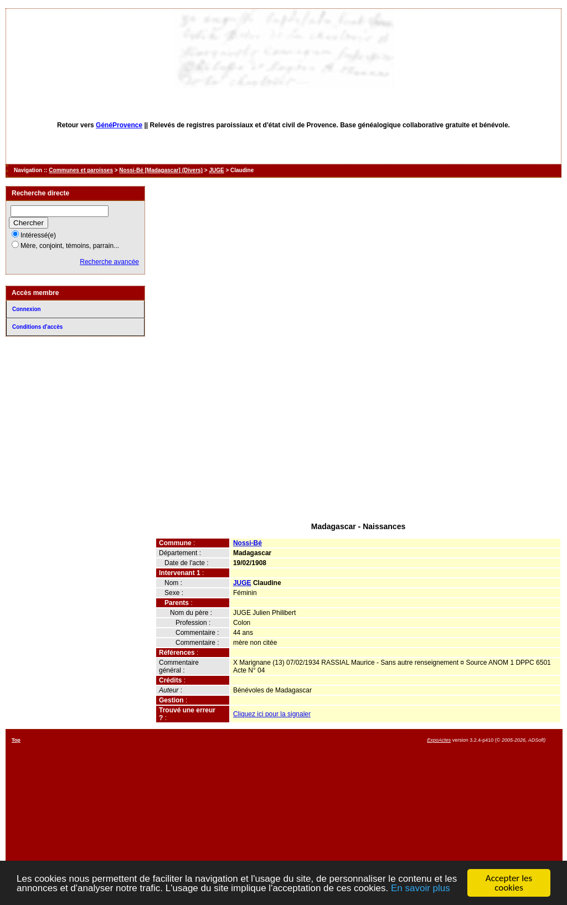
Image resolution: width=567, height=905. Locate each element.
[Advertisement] (358, 436)
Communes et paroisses (81, 170)
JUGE (216, 170)
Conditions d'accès (37, 327)
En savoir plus (420, 888)
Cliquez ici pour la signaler (272, 714)
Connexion (26, 309)
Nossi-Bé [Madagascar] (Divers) (161, 170)
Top (16, 740)
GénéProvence (119, 125)
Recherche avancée (109, 262)
